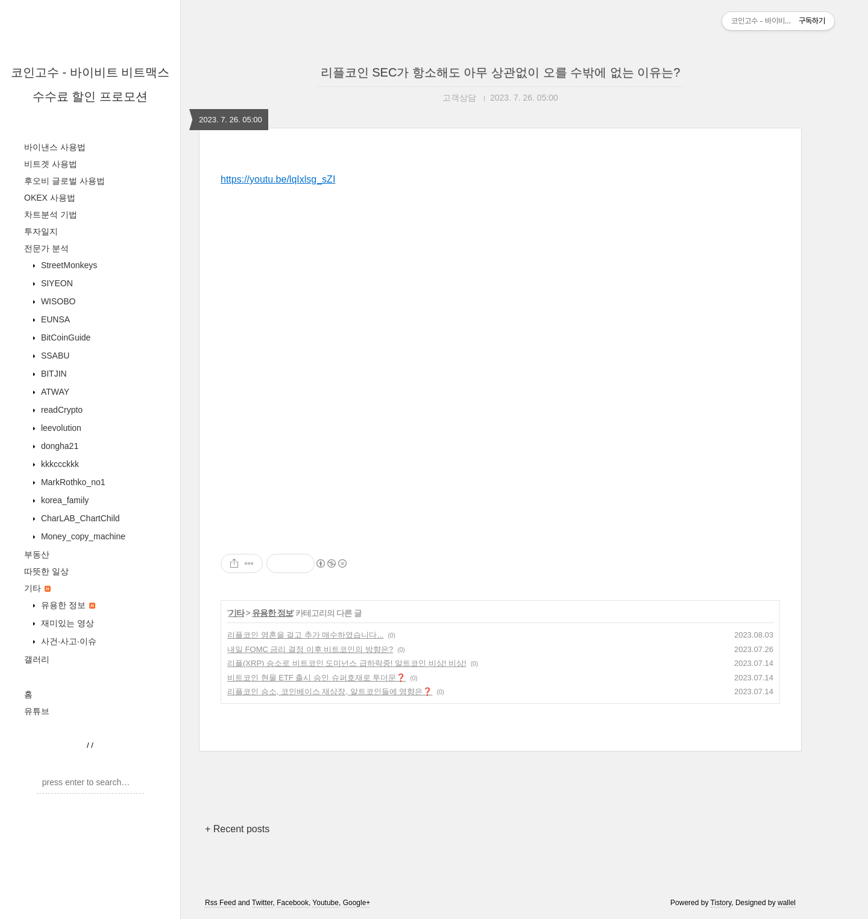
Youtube (325, 903)
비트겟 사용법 (50, 164)
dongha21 (58, 446)
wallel (787, 903)
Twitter (262, 903)
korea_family (64, 500)
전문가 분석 (46, 248)
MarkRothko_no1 (72, 482)
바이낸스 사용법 (55, 147)
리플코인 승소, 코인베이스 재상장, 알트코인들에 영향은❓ (329, 691)
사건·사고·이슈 (67, 641)
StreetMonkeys (68, 265)
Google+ (357, 903)
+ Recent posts (237, 829)
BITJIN (53, 373)
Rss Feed (220, 903)
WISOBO (57, 301)
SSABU (54, 355)
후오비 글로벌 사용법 (64, 181)
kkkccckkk (59, 464)
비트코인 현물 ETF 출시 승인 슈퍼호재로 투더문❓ (316, 677)
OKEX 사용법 (49, 197)
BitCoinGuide (64, 337)
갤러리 (36, 659)
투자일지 (41, 231)
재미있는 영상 (66, 623)
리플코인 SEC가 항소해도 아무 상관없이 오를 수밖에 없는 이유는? (501, 72)
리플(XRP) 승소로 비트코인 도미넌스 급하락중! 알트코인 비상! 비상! (347, 663)
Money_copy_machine (82, 536)
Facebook (293, 903)
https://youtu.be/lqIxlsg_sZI (278, 179)
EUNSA (54, 319)
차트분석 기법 (50, 214)
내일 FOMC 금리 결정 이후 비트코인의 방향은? (310, 649)
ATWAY (54, 392)
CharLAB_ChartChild (79, 518)
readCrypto (61, 410)
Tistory (721, 903)
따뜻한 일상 (46, 571)
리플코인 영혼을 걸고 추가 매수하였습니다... (305, 634)
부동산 (36, 554)
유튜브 (36, 711)
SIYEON (56, 283)
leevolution (60, 428)
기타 (37, 588)
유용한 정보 (67, 605)
